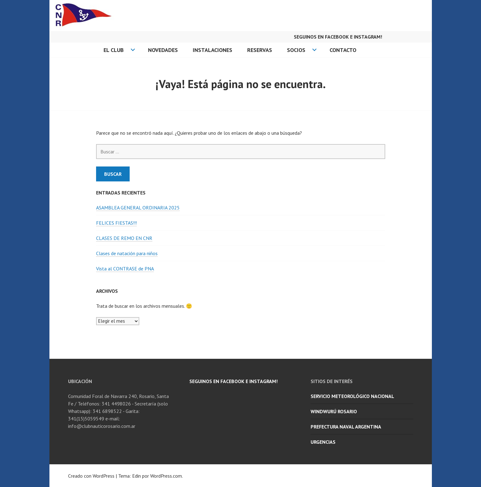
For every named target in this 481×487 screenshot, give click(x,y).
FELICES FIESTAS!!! (116, 223)
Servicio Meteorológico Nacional (352, 396)
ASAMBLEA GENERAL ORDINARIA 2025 (138, 207)
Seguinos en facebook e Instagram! (338, 37)
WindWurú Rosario (334, 411)
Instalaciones (212, 50)
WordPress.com (166, 476)
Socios (296, 50)
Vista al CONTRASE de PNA (125, 268)
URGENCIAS (323, 442)
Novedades (163, 50)
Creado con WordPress (91, 476)
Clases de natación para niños (127, 253)
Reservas (259, 50)
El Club (114, 50)
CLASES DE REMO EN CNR (124, 238)
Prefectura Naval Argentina (346, 427)
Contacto (343, 50)
